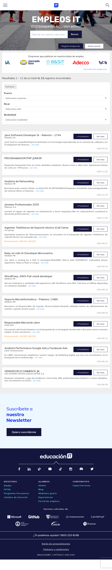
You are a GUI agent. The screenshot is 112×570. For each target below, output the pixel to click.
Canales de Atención (16, 497)
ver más (35, 144)
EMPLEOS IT (56, 19)
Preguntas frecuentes (16, 493)
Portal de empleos (49, 501)
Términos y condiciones (56, 549)
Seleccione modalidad (16, 120)
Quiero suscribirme (24, 432)
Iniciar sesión (94, 46)
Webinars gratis (47, 493)
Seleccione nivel (13, 109)
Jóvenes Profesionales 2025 (21, 204)
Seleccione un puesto (15, 98)
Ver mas (100, 136)
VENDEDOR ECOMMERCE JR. (22, 371)
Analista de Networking (19, 181)
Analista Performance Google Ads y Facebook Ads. (36, 348)
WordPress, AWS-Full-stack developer (28, 276)
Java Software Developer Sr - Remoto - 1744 (32, 135)
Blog (40, 489)
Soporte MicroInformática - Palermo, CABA (31, 299)
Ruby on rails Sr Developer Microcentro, (28, 253)
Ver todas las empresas (95, 69)
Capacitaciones (82, 485)
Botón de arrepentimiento (56, 543)
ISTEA (7, 489)
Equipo (8, 485)
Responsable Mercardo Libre (22, 322)
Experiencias (45, 497)
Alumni (42, 485)
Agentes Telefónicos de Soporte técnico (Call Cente (36, 227)
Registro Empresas (70, 46)
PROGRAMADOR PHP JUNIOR (23, 158)
